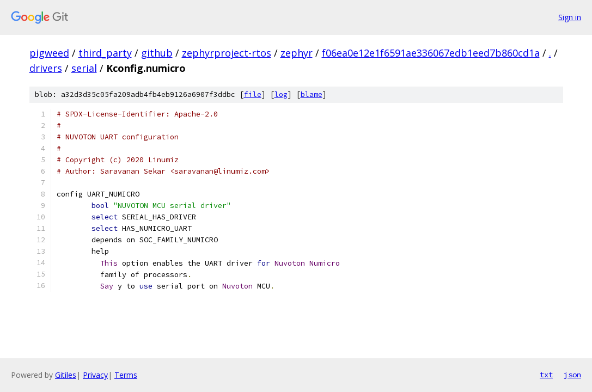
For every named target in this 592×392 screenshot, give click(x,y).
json (572, 374)
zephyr (296, 52)
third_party (105, 52)
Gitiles (65, 375)
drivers (45, 68)
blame (311, 94)
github (157, 52)
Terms (125, 375)
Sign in (569, 17)
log (281, 94)
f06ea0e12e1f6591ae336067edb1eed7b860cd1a (431, 52)
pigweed (49, 52)
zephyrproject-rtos (226, 52)
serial (84, 68)
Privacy (95, 375)
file (252, 94)
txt (546, 374)
